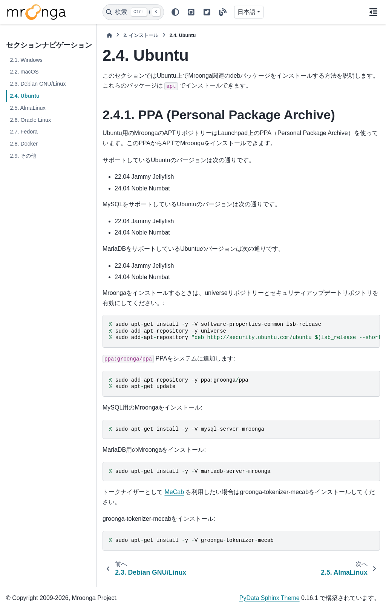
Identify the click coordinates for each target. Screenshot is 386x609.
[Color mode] (175, 12)
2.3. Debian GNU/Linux (38, 84)
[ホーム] (109, 35)
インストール (140, 35)
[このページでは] (373, 12)
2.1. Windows (26, 60)
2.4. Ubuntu (24, 96)
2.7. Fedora (24, 132)
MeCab (174, 492)
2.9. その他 (23, 156)
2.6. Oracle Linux (30, 120)
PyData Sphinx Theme (269, 598)
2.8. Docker (24, 144)
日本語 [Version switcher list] (246, 12)
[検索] (133, 12)
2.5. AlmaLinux (27, 108)
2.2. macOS (24, 72)
